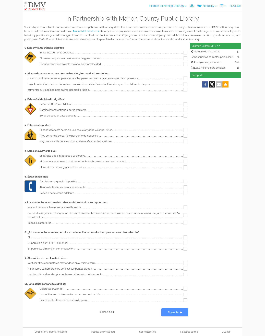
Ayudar (226, 331)
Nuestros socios (189, 331)
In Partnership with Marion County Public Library (132, 18)
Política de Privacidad (103, 331)
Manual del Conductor (86, 31)
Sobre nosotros (147, 331)
